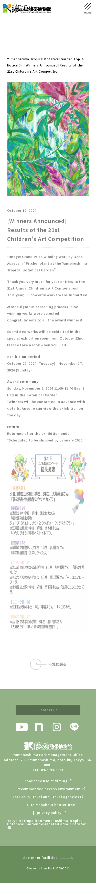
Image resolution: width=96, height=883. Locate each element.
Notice (12, 65)
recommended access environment (49, 788)
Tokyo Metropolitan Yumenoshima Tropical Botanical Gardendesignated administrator (46, 822)
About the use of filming (46, 780)
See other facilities (40, 857)
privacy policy (49, 812)
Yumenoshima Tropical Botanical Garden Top (43, 59)
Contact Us (48, 709)
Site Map (35, 804)
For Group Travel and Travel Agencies (46, 796)
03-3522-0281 (52, 770)
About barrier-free (59, 804)
